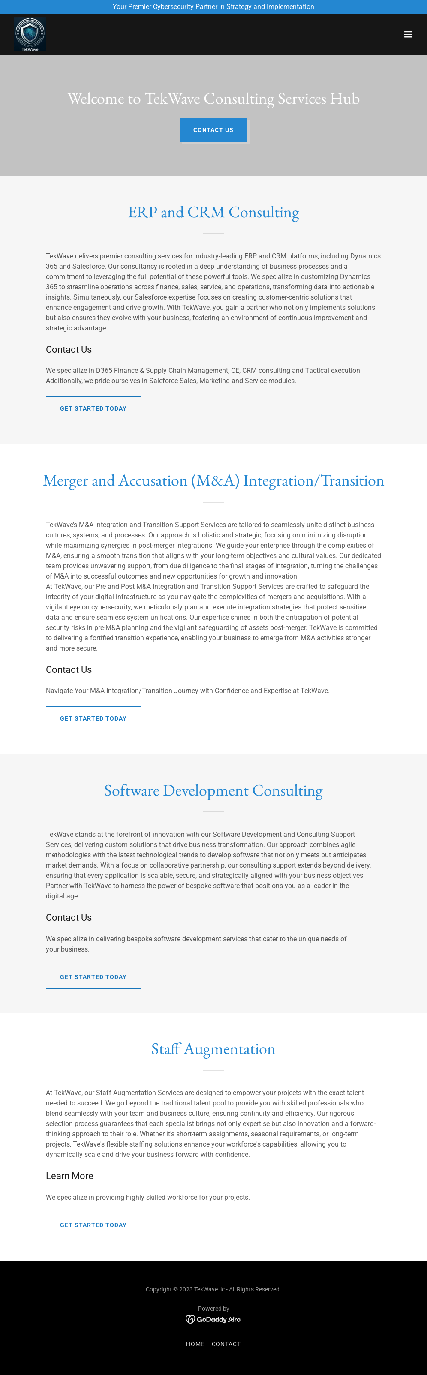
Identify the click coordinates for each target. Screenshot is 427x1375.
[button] (408, 34)
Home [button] (195, 1344)
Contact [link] (226, 1344)
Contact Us (213, 129)
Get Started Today (93, 408)
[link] (30, 34)
